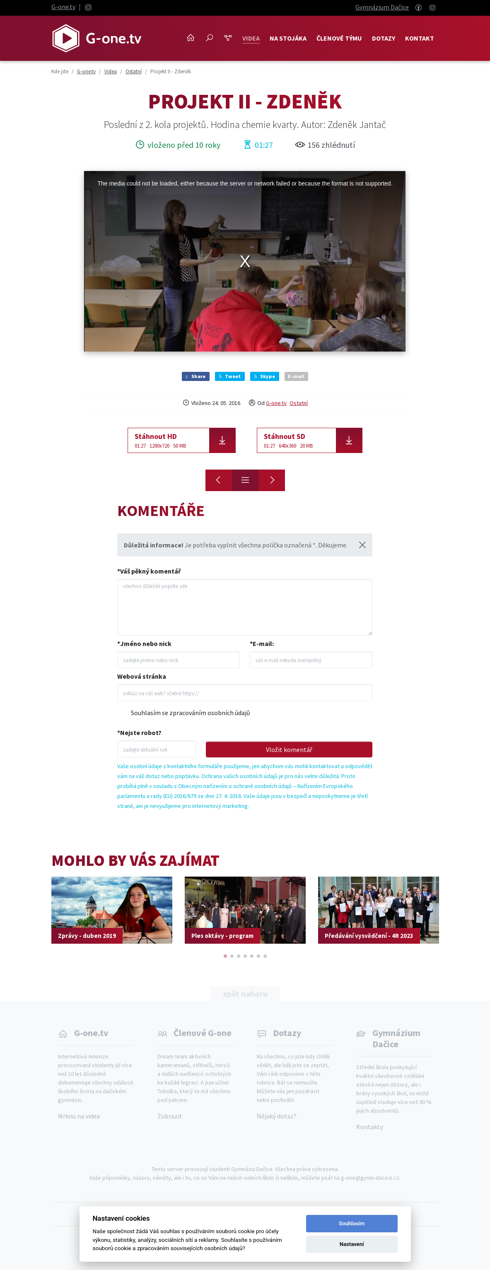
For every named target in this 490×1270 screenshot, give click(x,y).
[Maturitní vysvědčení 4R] (218, 480)
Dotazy (383, 38)
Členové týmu (339, 38)
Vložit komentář (289, 749)
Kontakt (419, 38)
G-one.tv (63, 6)
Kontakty (369, 1127)
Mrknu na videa (79, 1116)
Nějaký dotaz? (277, 1116)
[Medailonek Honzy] (271, 480)
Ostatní (299, 403)
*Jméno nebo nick (144, 643)
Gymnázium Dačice (382, 7)
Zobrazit (169, 1116)
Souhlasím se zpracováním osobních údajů (190, 713)
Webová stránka (141, 676)
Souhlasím (351, 1223)
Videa (251, 38)
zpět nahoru (245, 993)
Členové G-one (203, 1033)
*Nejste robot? (139, 732)
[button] (225, 956)
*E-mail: (262, 643)
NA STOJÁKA (288, 38)
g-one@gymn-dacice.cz (370, 1177)
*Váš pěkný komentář (149, 571)
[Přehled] (245, 480)
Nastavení (352, 1244)
